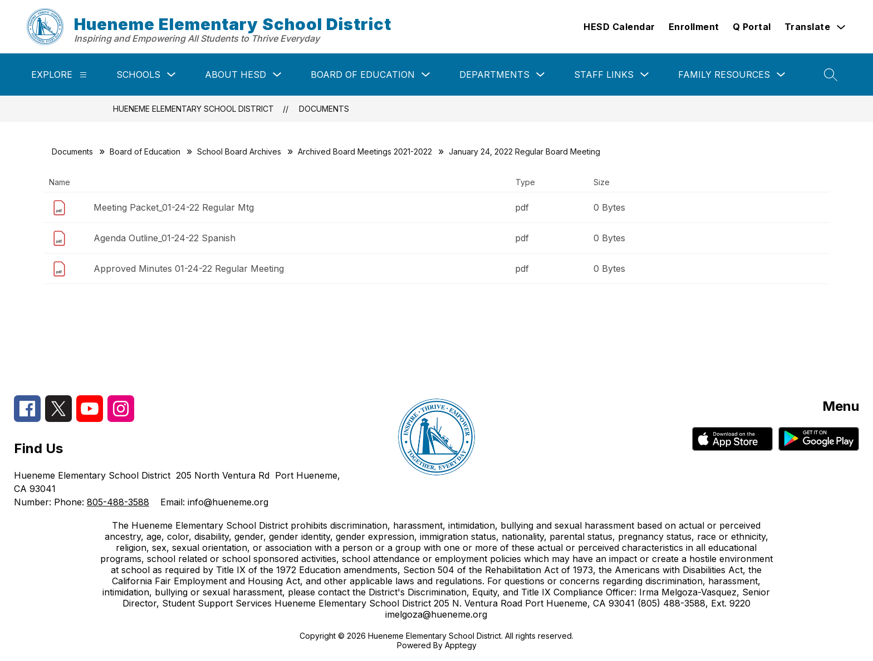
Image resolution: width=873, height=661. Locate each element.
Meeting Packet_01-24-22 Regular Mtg (174, 207)
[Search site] (830, 74)
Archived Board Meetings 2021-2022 (365, 151)
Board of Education (363, 74)
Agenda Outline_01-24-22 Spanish (165, 237)
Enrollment (694, 26)
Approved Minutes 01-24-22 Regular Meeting (189, 268)
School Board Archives (239, 151)
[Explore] (83, 74)
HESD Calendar (619, 26)
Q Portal (752, 26)
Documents (324, 108)
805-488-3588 (118, 502)
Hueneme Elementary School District (193, 108)
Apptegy (461, 645)
